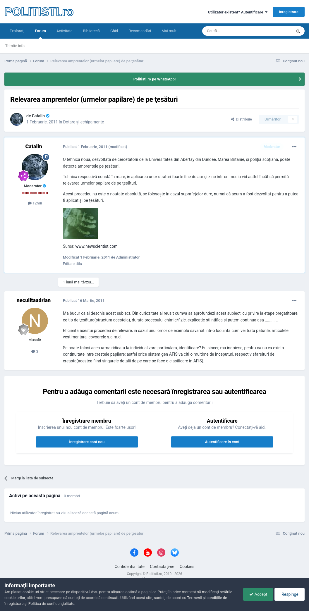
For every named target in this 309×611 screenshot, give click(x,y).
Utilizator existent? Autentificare (237, 12)
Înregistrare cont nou (86, 442)
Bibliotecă (91, 31)
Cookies (187, 566)
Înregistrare (288, 12)
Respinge (289, 594)
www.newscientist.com (96, 246)
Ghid (114, 31)
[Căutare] (230, 31)
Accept (258, 594)
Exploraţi (17, 31)
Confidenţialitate (130, 566)
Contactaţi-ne (162, 566)
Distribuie (241, 119)
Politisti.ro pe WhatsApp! (154, 79)
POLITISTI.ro (38, 11)
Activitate (64, 31)
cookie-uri (31, 592)
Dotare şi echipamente (83, 122)
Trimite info (15, 46)
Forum (40, 34)
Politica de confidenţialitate (51, 603)
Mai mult (169, 31)
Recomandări (139, 31)
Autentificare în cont (222, 442)
